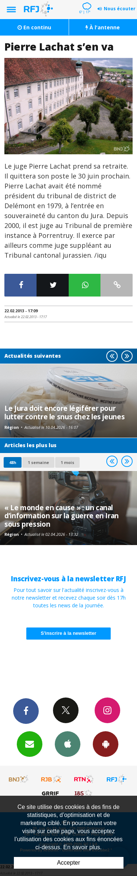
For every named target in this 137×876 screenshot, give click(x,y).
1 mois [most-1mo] (67, 462)
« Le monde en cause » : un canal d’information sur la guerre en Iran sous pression (61, 516)
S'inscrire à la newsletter (68, 633)
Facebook (26, 710)
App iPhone (67, 743)
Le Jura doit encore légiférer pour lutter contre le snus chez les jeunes (64, 412)
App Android (105, 743)
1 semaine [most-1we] (38, 462)
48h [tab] (12, 462)
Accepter (68, 863)
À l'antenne (102, 27)
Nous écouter (120, 8)
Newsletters (29, 743)
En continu (34, 27)
